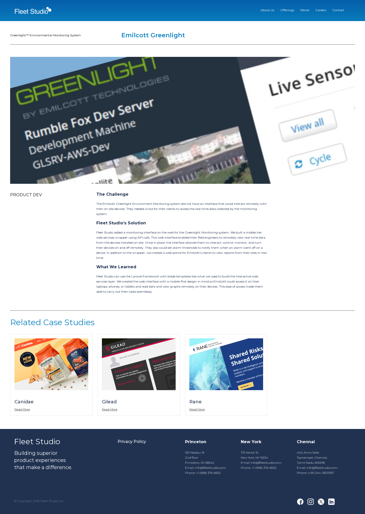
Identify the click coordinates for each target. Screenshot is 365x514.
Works (304, 10)
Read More (22, 409)
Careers (320, 10)
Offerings (287, 10)
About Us (267, 10)
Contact (338, 10)
